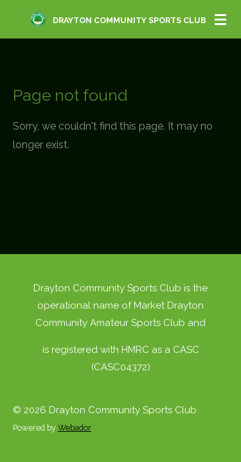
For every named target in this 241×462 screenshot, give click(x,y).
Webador (74, 427)
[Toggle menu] (220, 19)
